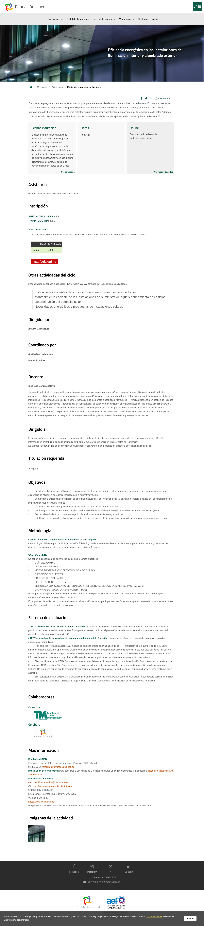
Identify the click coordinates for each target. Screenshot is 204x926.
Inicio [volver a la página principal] (31, 87)
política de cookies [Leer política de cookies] (154, 918)
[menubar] (102, 19)
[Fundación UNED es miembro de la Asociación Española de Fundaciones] (114, 909)
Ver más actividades (163, 171)
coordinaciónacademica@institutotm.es (48, 782)
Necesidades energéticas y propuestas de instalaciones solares (79, 306)
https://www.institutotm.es (41, 802)
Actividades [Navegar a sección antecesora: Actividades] (57, 87)
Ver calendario (68, 171)
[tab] (102, 53)
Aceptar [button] (190, 920)
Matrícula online (44, 261)
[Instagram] (91, 871)
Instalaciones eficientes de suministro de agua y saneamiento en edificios (85, 292)
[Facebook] (73, 871)
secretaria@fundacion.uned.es (104, 881)
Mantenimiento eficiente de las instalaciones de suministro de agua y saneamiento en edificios (100, 297)
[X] (109, 871)
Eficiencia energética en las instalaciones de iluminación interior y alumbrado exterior (145, 52)
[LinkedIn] (128, 871)
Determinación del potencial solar (58, 302)
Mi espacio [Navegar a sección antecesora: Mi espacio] (42, 87)
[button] (141, 98)
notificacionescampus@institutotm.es (53, 786)
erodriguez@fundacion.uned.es (58, 767)
